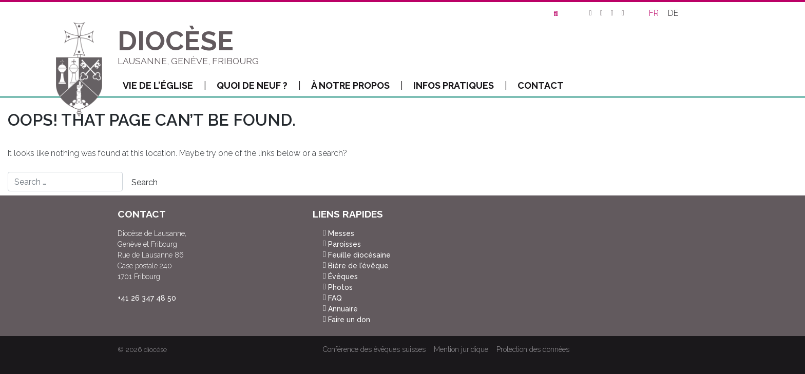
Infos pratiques (460, 85)
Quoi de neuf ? (259, 85)
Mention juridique (461, 349)
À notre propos (357, 85)
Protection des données (532, 349)
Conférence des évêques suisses (374, 349)
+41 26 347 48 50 (147, 298)
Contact (541, 85)
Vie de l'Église (164, 85)
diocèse (155, 349)
